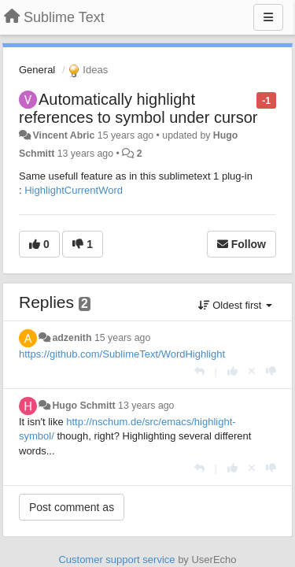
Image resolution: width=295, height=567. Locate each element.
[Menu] (268, 17)
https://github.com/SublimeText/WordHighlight (122, 354)
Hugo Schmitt (83, 405)
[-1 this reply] (271, 371)
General (37, 70)
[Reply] (199, 371)
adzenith (71, 337)
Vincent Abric (63, 135)
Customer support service (116, 559)
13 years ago (146, 405)
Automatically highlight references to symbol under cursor (138, 108)
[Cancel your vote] (252, 371)
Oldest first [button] (235, 305)
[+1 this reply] (232, 371)
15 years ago (122, 337)
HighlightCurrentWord (73, 190)
